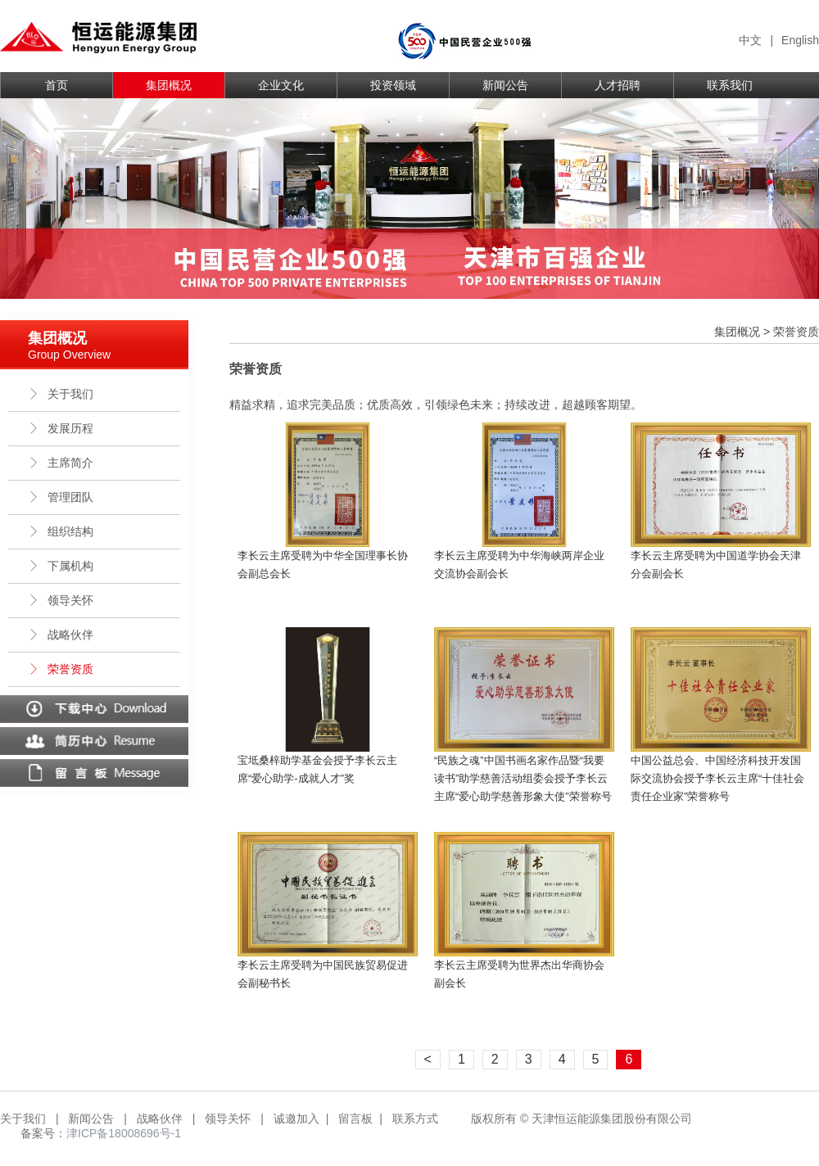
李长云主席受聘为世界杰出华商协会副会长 (519, 974)
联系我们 (730, 85)
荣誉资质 (60, 669)
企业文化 (281, 85)
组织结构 (60, 531)
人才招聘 (617, 85)
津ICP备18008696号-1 (123, 1133)
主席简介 (60, 462)
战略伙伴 (60, 634)
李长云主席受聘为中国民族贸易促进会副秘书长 (323, 974)
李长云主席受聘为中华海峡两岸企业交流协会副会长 (519, 564)
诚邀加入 (296, 1118)
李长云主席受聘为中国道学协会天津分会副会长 (716, 564)
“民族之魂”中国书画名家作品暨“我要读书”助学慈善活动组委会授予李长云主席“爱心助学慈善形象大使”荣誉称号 (523, 778)
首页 (56, 85)
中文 (750, 40)
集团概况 (169, 85)
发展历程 (60, 428)
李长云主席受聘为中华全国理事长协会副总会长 (323, 564)
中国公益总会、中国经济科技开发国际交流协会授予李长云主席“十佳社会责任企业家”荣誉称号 (717, 778)
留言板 (355, 1118)
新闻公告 (505, 85)
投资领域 (393, 85)
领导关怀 (60, 600)
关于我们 (60, 393)
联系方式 (415, 1118)
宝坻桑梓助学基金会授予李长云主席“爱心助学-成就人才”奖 (317, 769)
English (800, 40)
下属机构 (60, 565)
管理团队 (60, 497)
